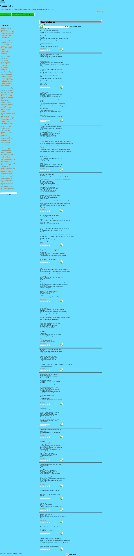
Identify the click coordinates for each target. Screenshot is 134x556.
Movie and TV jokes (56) (8, 163)
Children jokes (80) (6, 119)
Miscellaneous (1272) (7, 55)
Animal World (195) (6, 48)
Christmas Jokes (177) (7, 32)
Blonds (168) (4, 49)
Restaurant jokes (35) (7, 171)
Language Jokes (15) (7, 79)
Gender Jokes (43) (6, 83)
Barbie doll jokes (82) (7, 104)
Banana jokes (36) (6, 102)
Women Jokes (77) (6, 46)
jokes (17, 14)
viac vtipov (99, 12)
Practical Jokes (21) (6, 42)
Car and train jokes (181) (8, 118)
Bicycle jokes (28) (6, 107)
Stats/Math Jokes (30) (7, 87)
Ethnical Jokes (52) (6, 81)
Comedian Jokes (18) (7, 33)
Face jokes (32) (5, 137)
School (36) (4, 67)
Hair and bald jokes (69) (8, 144)
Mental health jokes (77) (8, 159)
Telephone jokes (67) (7, 178)
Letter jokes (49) (5, 157)
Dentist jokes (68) (6, 126)
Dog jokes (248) (5, 130)
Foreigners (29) (5, 71)
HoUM (2, 1)
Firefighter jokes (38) (7, 138)
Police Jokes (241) (6, 78)
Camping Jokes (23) (6, 76)
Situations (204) (5, 56)
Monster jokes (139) (6, 161)
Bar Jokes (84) (5, 30)
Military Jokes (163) (6, 74)
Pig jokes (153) (5, 166)
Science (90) (4, 60)
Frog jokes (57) (5, 140)
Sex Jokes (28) (5, 44)
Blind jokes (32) (5, 111)
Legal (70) (4, 65)
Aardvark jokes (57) (6, 95)
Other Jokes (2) (5, 85)
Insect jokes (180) (6, 152)
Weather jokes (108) (6, 186)
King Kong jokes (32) (7, 156)
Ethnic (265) (4, 53)
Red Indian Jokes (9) (7, 90)
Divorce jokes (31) (6, 128)
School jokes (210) (6, 173)
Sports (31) (4, 69)
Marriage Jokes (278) (7, 88)
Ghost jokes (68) (5, 142)
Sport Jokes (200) (6, 62)
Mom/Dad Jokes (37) (7, 92)
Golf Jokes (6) (5, 39)
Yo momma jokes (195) (7, 188)
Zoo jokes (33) (5, 190)
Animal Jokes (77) (6, 28)
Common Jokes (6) (6, 72)
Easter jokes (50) (6, 132)
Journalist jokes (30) (7, 154)
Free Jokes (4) (5, 37)
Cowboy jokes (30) (6, 123)
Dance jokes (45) (6, 125)
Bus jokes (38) (5, 116)
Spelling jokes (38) (6, 176)
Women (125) (4, 63)
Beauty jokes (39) (6, 106)
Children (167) (5, 51)
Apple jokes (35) (5, 100)
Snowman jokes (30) (7, 175)
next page (71, 554)
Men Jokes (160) (5, 40)
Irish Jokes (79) (5, 94)
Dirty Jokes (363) (6, 35)
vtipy (6, 14)
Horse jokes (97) (5, 148)
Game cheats (28, 14)
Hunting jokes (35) (6, 150)
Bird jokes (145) (5, 109)
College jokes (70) (6, 121)
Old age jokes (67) (6, 164)
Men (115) (4, 58)
